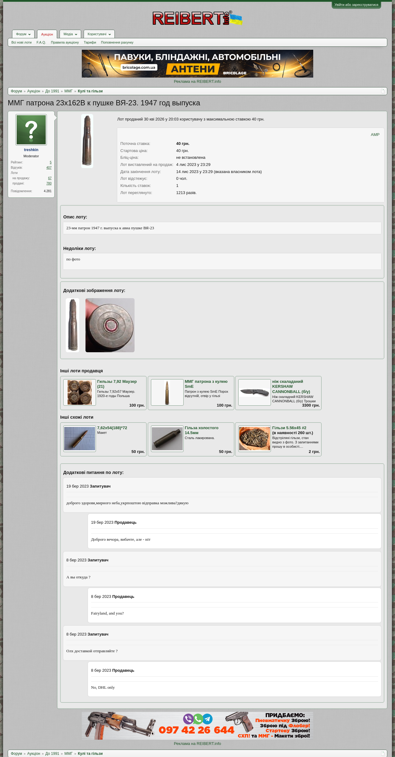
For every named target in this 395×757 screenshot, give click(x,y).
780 (49, 183)
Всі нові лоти (21, 42)
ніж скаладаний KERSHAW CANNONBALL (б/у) (291, 386)
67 (50, 178)
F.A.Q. (41, 42)
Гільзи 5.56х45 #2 (289, 427)
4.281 (48, 191)
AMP (375, 134)
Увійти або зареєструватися (356, 4)
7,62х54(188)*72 (112, 427)
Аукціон (47, 34)
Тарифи (90, 42)
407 (49, 167)
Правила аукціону (65, 42)
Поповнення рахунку (117, 42)
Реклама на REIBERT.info (197, 81)
